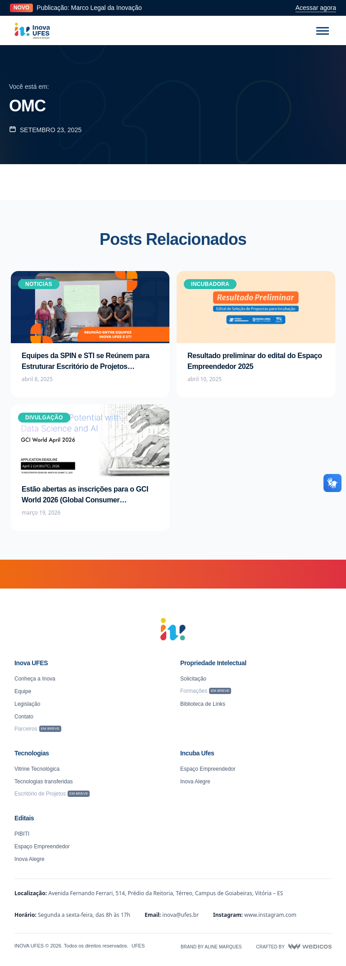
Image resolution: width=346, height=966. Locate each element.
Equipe (22, 691)
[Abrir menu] (323, 31)
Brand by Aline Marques (211, 946)
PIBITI (21, 834)
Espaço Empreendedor (208, 769)
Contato (23, 716)
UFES (138, 945)
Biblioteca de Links (202, 704)
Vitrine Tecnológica (36, 769)
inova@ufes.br (180, 915)
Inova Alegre (195, 781)
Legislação (27, 704)
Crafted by (294, 946)
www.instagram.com (270, 915)
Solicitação (193, 679)
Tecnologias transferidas (43, 781)
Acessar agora (316, 7)
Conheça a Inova (34, 679)
